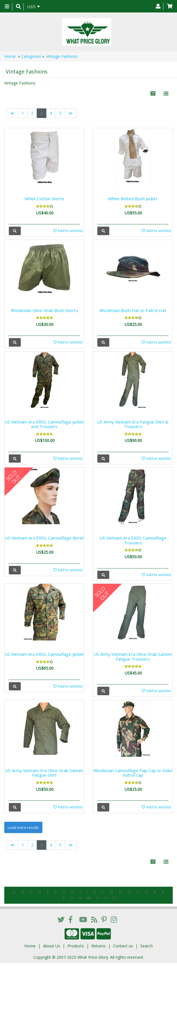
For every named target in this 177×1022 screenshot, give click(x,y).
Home (10, 56)
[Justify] (166, 93)
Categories (31, 56)
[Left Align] (153, 93)
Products (75, 946)
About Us (51, 946)
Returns (98, 946)
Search (146, 946)
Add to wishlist (68, 230)
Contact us (123, 946)
